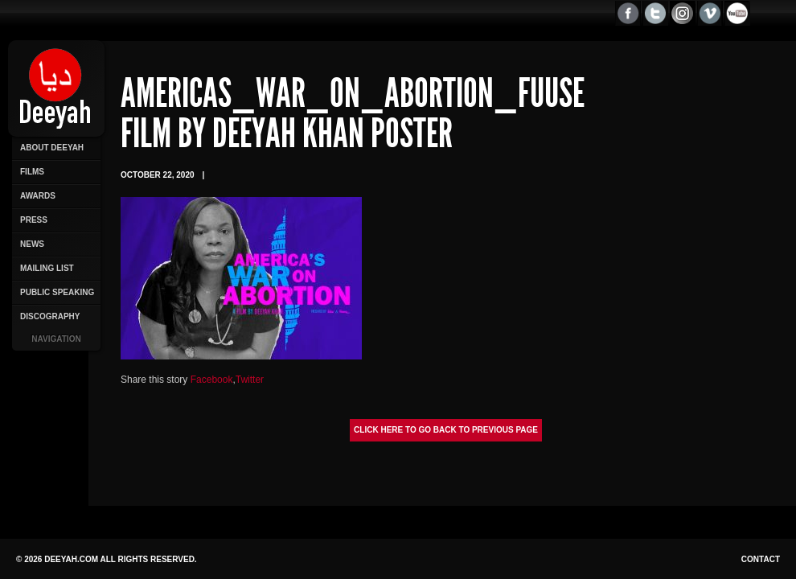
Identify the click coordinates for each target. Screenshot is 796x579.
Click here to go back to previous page (446, 429)
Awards (37, 195)
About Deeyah (52, 147)
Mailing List (47, 268)
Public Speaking (57, 292)
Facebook (212, 379)
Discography (50, 316)
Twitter (250, 379)
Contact (760, 559)
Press (33, 220)
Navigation (55, 339)
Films (32, 171)
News (32, 244)
